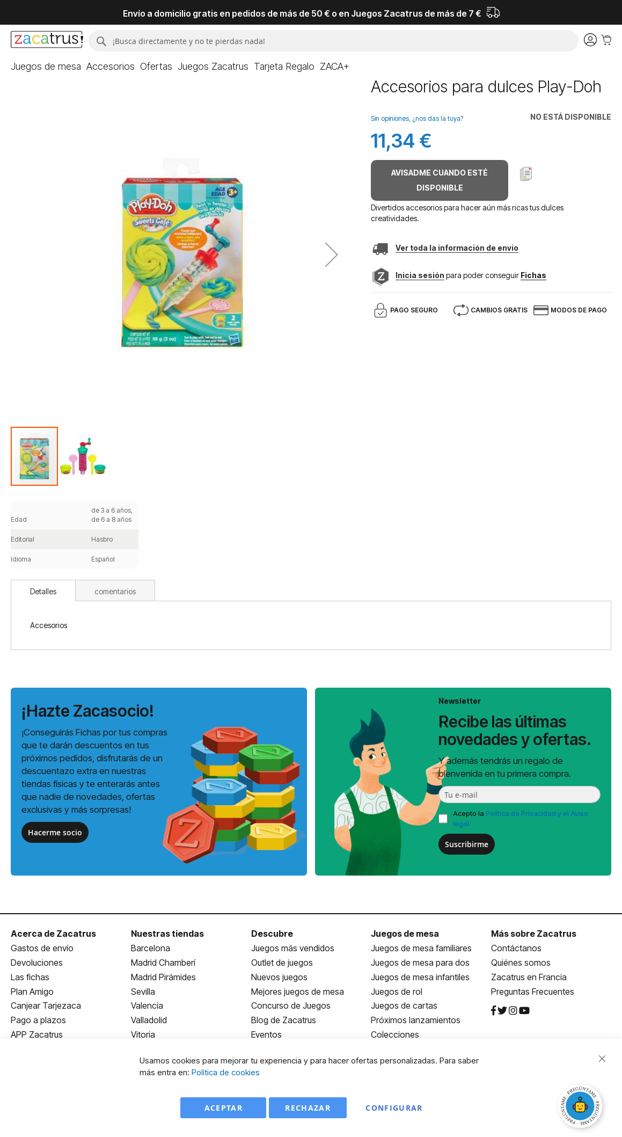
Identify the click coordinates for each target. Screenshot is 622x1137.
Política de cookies (226, 1072)
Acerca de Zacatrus (53, 933)
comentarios (115, 591)
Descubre (272, 933)
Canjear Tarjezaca (46, 1005)
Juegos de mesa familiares (421, 948)
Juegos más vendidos (292, 948)
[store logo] (47, 41)
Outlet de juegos (282, 962)
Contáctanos (516, 948)
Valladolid (149, 1020)
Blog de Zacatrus (283, 1020)
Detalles (43, 591)
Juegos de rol (396, 991)
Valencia (147, 1005)
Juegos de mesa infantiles (420, 977)
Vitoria (143, 1034)
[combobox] (334, 41)
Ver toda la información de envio (457, 247)
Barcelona (150, 948)
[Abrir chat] (581, 1107)
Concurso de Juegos (291, 1005)
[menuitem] (46, 67)
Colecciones (395, 1034)
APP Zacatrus (37, 1034)
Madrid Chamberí (163, 962)
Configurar (394, 1108)
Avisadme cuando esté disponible (439, 180)
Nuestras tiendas (167, 933)
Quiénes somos (521, 962)
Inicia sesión (420, 275)
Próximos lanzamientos (415, 1020)
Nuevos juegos (279, 977)
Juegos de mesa (405, 933)
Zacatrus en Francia (529, 977)
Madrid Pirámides (163, 977)
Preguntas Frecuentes (532, 991)
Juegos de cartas (404, 1005)
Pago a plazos (38, 1020)
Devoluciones (37, 962)
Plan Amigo (32, 991)
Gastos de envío (42, 948)
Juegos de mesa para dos (420, 962)
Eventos (266, 1034)
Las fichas (30, 977)
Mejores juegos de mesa (297, 991)
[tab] (43, 590)
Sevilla (143, 991)
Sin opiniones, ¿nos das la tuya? (417, 118)
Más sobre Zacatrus (533, 933)
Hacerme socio (55, 832)
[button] (331, 254)
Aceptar (223, 1108)
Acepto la (520, 818)
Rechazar (308, 1108)
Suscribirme (466, 844)
